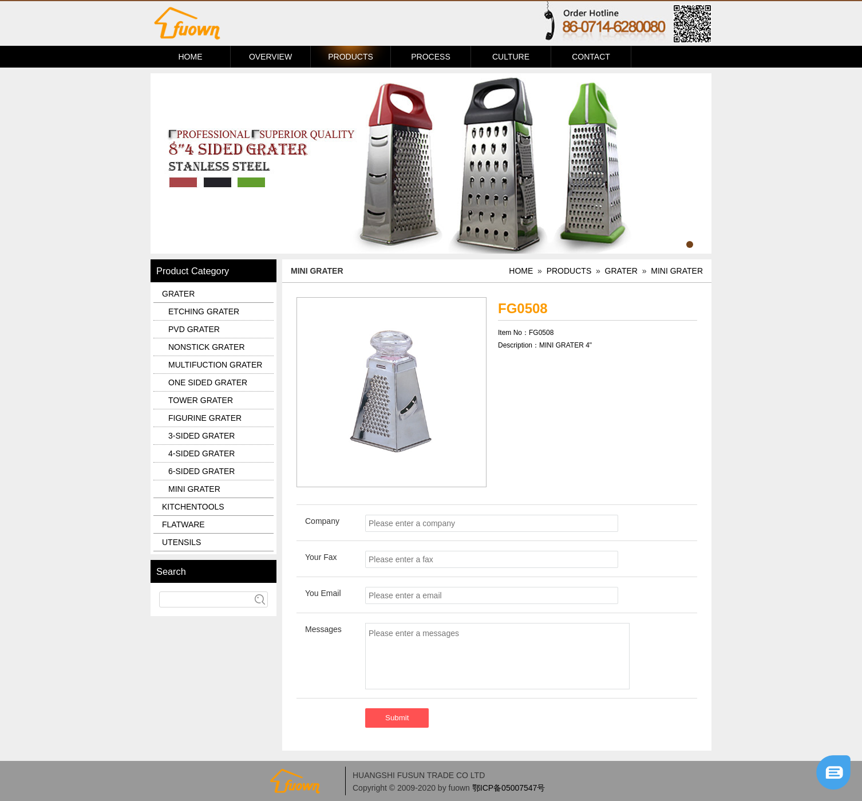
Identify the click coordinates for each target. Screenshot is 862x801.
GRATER (621, 270)
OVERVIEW (270, 56)
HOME (191, 56)
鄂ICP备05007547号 (508, 787)
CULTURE (510, 56)
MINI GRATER (677, 270)
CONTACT (591, 56)
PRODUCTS (350, 56)
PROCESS (430, 56)
